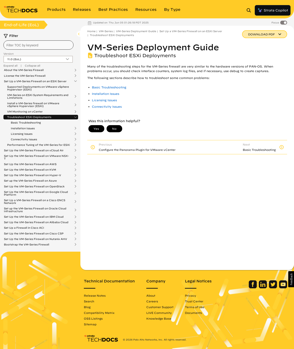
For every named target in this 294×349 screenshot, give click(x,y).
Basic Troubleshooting (26, 122)
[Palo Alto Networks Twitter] (273, 287)
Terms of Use (194, 307)
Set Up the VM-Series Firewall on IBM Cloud (34, 216)
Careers (152, 301)
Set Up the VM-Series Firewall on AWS (30, 164)
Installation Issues (23, 128)
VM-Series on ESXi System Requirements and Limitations (37, 96)
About (150, 295)
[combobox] (38, 45)
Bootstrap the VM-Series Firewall (26, 244)
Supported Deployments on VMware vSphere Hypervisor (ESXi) (38, 88)
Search (89, 301)
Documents (193, 312)
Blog (87, 307)
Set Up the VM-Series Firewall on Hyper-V (32, 175)
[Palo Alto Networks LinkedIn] (263, 287)
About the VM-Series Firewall (24, 70)
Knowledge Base (158, 318)
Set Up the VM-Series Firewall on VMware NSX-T (36, 157)
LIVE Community (159, 312)
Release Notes (95, 295)
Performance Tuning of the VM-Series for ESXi (38, 145)
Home (91, 31)
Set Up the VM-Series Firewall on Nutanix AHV (35, 239)
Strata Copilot (272, 10)
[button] (291, 279)
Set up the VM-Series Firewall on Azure (30, 180)
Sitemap (90, 324)
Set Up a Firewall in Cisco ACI (24, 227)
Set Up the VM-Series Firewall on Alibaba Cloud (36, 222)
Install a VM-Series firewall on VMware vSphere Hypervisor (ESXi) (33, 104)
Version (8, 53)
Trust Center (194, 301)
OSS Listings (93, 318)
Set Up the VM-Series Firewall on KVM (30, 169)
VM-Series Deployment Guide (136, 31)
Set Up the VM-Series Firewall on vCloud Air (34, 150)
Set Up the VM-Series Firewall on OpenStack (34, 186)
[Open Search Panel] (250, 10)
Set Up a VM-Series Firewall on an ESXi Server (35, 81)
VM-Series (106, 31)
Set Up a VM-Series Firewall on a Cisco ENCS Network (34, 201)
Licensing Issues (21, 133)
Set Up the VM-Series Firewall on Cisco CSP (34, 233)
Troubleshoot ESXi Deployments (29, 117)
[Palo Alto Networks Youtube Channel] (283, 287)
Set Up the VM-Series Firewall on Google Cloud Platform (36, 193)
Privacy (190, 295)
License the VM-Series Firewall (24, 75)
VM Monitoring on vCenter (25, 111)
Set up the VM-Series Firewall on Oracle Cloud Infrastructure (35, 210)
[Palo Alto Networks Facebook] (253, 287)
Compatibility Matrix (99, 312)
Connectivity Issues (24, 139)
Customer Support (159, 307)
